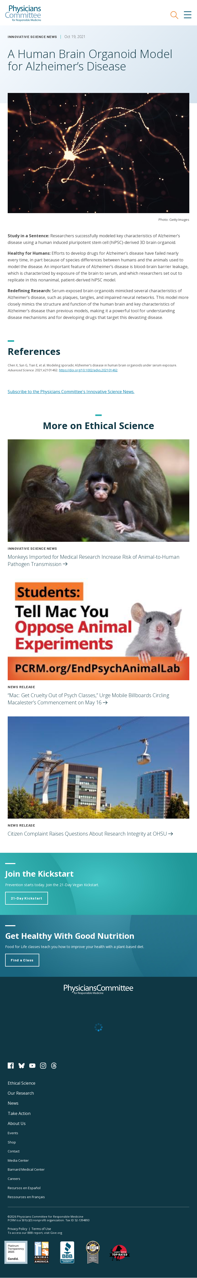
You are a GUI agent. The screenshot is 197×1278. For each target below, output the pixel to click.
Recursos (24, 1188)
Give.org (56, 1233)
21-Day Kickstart (26, 898)
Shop (12, 1142)
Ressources (26, 1197)
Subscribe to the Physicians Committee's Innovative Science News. (71, 391)
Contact (13, 1151)
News (13, 1103)
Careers (14, 1178)
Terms (41, 1229)
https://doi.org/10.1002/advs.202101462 (88, 370)
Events (13, 1133)
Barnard (26, 1169)
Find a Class (22, 960)
